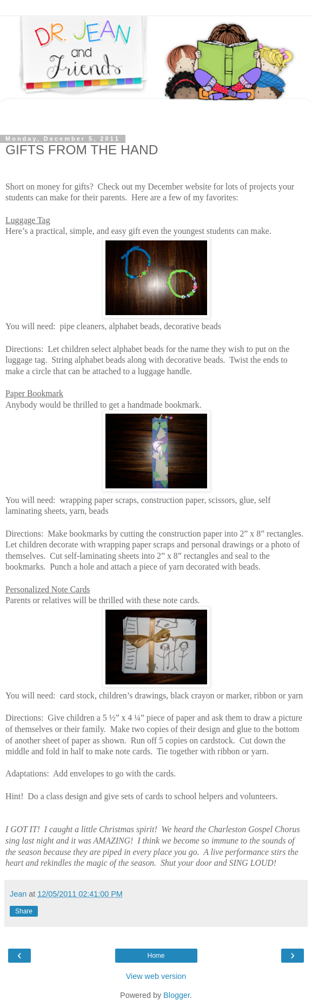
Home (155, 955)
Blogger (176, 995)
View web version (156, 976)
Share (23, 911)
